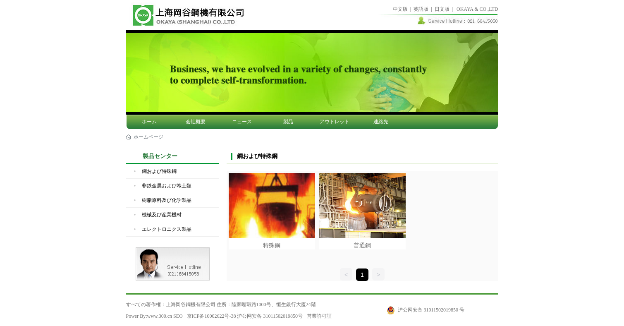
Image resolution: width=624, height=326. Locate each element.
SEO (178, 316)
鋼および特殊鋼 (159, 171)
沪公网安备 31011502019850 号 (431, 310)
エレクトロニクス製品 (166, 229)
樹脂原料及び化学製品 (166, 200)
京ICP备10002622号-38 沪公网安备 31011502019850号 (245, 316)
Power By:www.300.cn (149, 316)
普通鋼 (362, 245)
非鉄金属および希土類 (166, 186)
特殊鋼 (271, 245)
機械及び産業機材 (162, 215)
